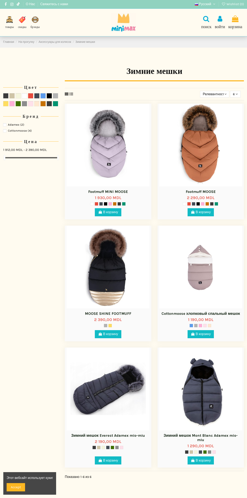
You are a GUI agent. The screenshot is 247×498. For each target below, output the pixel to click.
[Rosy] (205, 325)
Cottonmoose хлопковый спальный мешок (200, 313)
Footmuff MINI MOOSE (108, 191)
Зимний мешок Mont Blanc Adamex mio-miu (201, 437)
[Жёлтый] (110, 325)
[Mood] (112, 447)
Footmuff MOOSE (201, 191)
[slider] (4, 157)
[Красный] (96, 204)
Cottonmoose (20, 130)
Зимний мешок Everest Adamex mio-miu (108, 435)
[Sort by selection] (214, 94)
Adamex (16, 124)
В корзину (108, 212)
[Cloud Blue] (119, 204)
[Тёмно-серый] (98, 447)
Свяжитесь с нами (54, 4)
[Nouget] (209, 325)
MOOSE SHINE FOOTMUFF (108, 313)
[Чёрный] (105, 204)
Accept (16, 487)
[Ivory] (103, 447)
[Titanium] (117, 447)
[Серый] (105, 325)
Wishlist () (232, 4)
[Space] (101, 204)
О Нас (31, 4)
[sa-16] (110, 204)
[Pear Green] (123, 204)
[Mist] (92, 204)
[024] (114, 204)
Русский (205, 4)
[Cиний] (191, 325)
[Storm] (94, 447)
